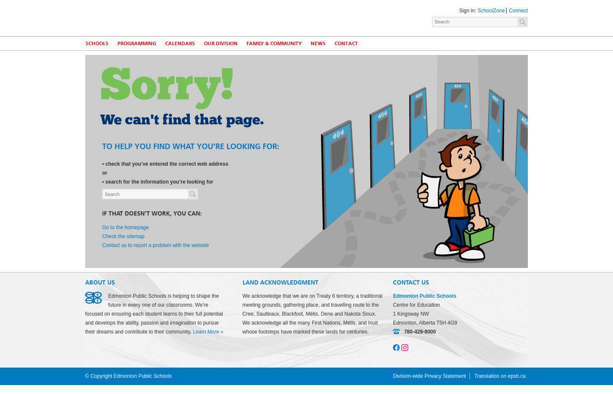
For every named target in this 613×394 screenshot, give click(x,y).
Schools (97, 43)
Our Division (221, 43)
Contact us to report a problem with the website (155, 245)
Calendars (180, 43)
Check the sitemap (123, 236)
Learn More (206, 332)
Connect (518, 11)
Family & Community (274, 43)
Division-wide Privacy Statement (429, 376)
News (318, 43)
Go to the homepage (125, 227)
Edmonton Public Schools (159, 17)
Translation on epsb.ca (500, 376)
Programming (136, 43)
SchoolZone (491, 11)
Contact (346, 43)
